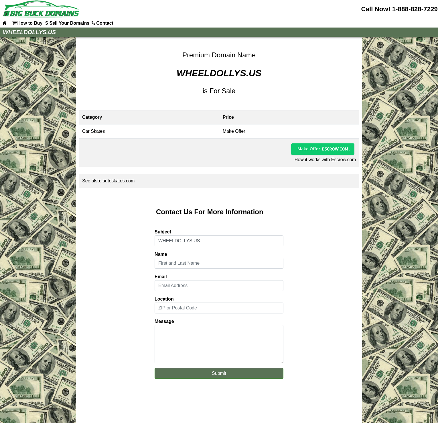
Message (164, 321)
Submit (219, 373)
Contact (101, 23)
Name (161, 254)
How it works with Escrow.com (325, 159)
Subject (163, 231)
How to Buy (26, 23)
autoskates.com (118, 180)
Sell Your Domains (66, 23)
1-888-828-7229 (415, 9)
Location (164, 299)
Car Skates (93, 131)
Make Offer (308, 148)
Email (161, 276)
